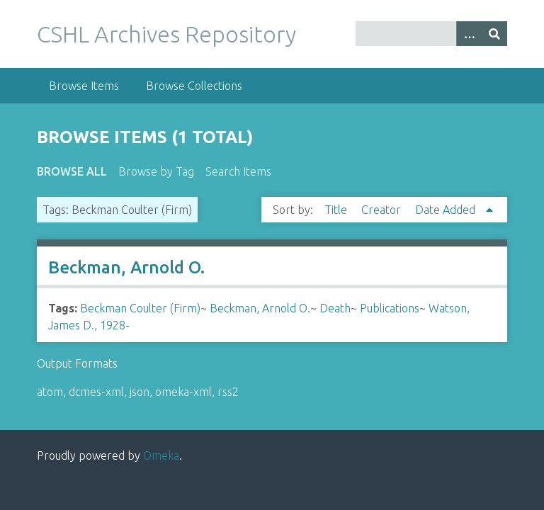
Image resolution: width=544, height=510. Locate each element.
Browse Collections (194, 85)
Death (335, 308)
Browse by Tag (156, 171)
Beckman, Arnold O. (126, 267)
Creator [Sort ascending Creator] (382, 209)
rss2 (228, 391)
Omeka (161, 455)
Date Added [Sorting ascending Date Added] (446, 209)
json (139, 391)
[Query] (431, 33)
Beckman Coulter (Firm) (140, 308)
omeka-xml (183, 391)
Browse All (72, 171)
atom (50, 391)
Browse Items (84, 85)
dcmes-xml (96, 391)
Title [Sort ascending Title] (337, 209)
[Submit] (494, 33)
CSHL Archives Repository (166, 34)
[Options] (469, 33)
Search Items (238, 171)
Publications (389, 308)
